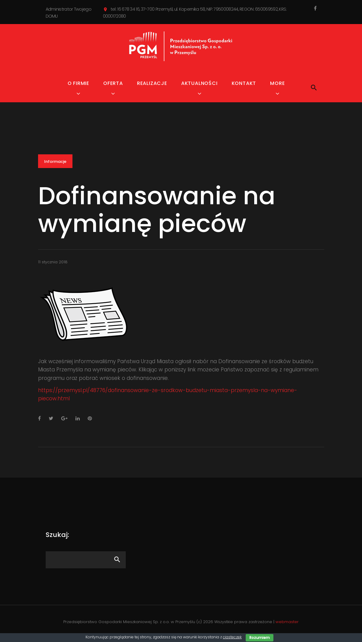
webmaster (287, 622)
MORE (277, 83)
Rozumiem (259, 637)
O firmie (78, 83)
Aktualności (199, 83)
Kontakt (244, 83)
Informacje (55, 161)
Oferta (113, 83)
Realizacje (152, 83)
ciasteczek (232, 637)
